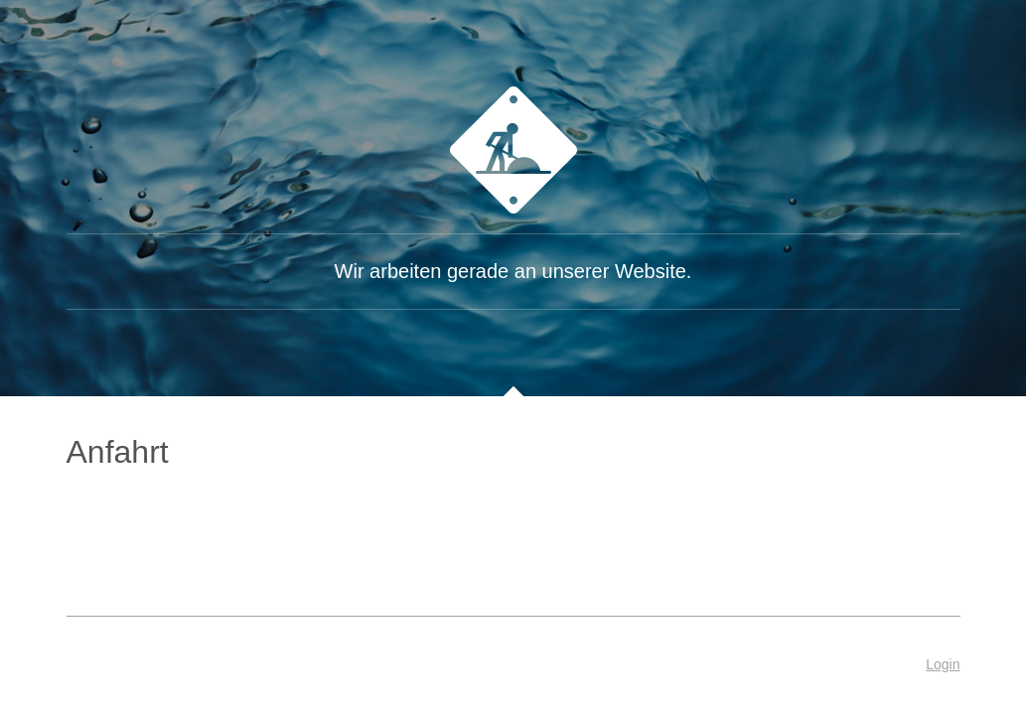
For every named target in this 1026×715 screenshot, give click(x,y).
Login (942, 664)
